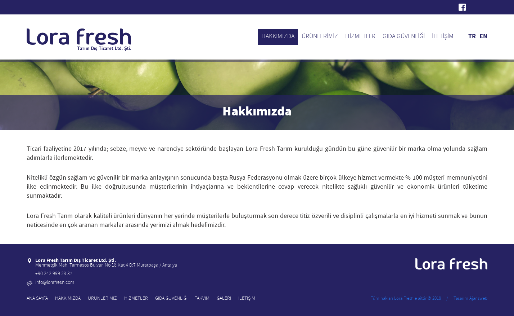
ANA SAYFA (37, 299)
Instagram (483, 7)
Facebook (462, 7)
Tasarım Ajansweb (470, 298)
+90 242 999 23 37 (53, 274)
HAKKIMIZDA (277, 37)
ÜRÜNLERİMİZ (320, 37)
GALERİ (224, 299)
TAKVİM (202, 299)
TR (472, 37)
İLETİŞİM (443, 37)
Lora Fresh (30, 7)
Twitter (473, 7)
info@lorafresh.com (54, 283)
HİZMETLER (360, 37)
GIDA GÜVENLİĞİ (404, 37)
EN (483, 37)
